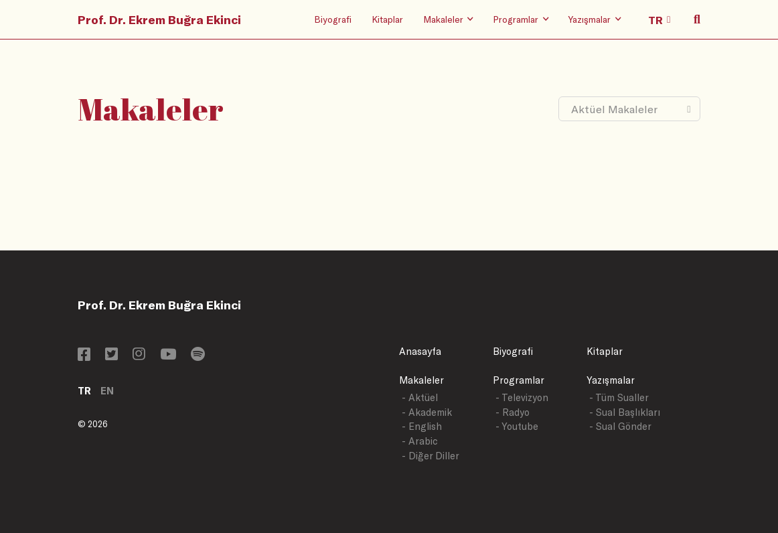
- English (422, 426)
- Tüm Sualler (619, 397)
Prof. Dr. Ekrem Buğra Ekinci (159, 19)
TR (84, 390)
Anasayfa (420, 351)
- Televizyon (521, 397)
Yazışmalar (611, 380)
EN (107, 390)
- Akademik (427, 412)
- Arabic (420, 441)
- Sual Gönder (620, 426)
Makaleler (421, 380)
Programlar (518, 380)
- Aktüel (420, 397)
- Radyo (512, 412)
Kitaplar (387, 19)
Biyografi (333, 19)
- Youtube (516, 426)
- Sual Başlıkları (624, 412)
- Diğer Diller (430, 455)
